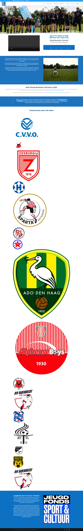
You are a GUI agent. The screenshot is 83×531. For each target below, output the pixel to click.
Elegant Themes (22, 529)
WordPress (35, 529)
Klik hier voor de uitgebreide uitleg (57, 90)
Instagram (62, 100)
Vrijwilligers (77, 3)
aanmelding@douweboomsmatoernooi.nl (52, 92)
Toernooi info (48, 3)
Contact (72, 3)
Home (44, 3)
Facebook (20, 101)
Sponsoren (61, 3)
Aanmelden (56, 3)
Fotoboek (67, 3)
